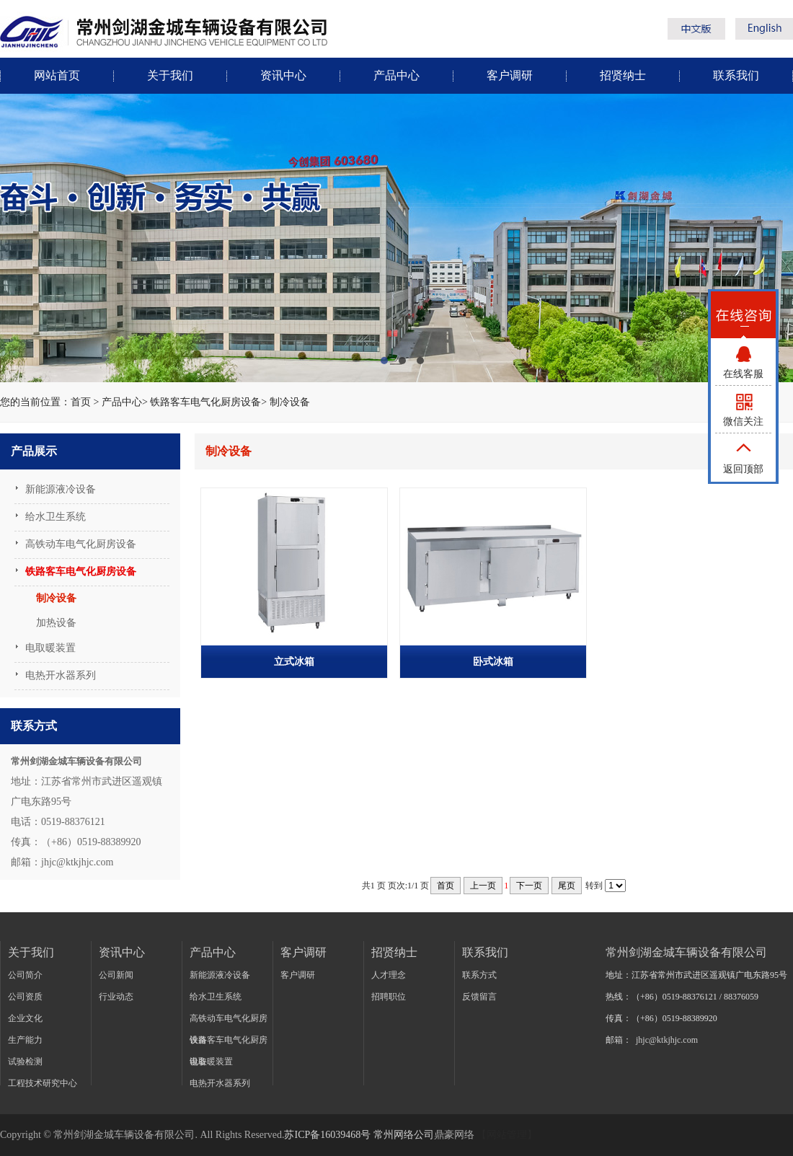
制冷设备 (290, 402)
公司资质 (25, 997)
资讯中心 (283, 75)
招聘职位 (388, 997)
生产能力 (25, 1040)
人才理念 (388, 975)
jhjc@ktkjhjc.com (667, 1040)
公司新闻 (116, 975)
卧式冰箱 (493, 661)
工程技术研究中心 (42, 1083)
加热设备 (56, 622)
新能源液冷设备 (60, 489)
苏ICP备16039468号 (327, 1134)
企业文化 (25, 1018)
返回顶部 (743, 469)
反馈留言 (479, 997)
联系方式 (479, 975)
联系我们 (736, 75)
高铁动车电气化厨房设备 (80, 544)
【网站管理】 (507, 1134)
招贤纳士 (623, 75)
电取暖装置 (50, 648)
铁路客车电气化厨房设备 (205, 402)
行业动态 (116, 997)
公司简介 (25, 975)
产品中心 (396, 75)
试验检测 (25, 1061)
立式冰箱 (294, 661)
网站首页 (57, 75)
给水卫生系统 (55, 516)
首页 (81, 402)
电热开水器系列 (60, 675)
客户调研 (510, 75)
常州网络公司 (403, 1134)
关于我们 (170, 75)
